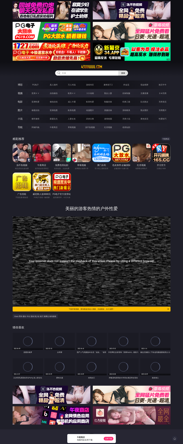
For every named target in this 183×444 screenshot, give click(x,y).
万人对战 (72, 84)
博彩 (20, 84)
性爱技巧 (162, 118)
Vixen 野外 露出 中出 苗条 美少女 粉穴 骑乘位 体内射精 (35, 316)
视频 (20, 93)
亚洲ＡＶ (35, 93)
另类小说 (126, 118)
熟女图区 (144, 110)
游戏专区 (90, 84)
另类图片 (162, 110)
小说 (20, 118)
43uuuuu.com (91, 66)
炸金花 (126, 84)
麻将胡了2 (108, 84)
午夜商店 (54, 127)
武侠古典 (90, 118)
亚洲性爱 (35, 101)
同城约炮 (35, 127)
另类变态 (162, 101)
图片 (20, 110)
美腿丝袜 (108, 110)
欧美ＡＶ (72, 93)
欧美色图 (72, 110)
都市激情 (35, 118)
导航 (20, 127)
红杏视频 (108, 127)
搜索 (123, 73)
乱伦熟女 (144, 101)
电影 (20, 101)
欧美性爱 (90, 101)
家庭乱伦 (54, 118)
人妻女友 (72, 118)
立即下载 (108, 438)
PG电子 (35, 84)
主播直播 (144, 93)
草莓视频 (72, 127)
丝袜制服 (126, 93)
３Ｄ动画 (90, 93)
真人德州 (54, 84)
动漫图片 (90, 110)
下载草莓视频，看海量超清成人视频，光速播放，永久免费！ (119, 309)
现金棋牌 (144, 84)
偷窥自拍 (35, 110)
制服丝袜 (108, 101)
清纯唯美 (126, 110)
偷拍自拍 (54, 101)
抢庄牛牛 (162, 84)
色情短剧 (126, 127)
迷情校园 (108, 118)
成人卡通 (72, 101)
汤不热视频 (90, 127)
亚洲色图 (54, 110)
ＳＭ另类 (162, 93)
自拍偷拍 (54, 93)
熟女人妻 (108, 93)
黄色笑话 (144, 118)
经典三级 (126, 101)
